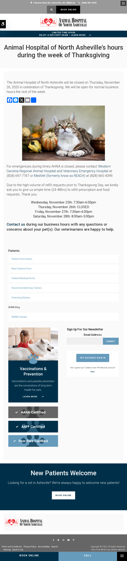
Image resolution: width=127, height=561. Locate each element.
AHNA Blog (14, 307)
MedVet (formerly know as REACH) (59, 176)
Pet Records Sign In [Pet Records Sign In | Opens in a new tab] (93, 358)
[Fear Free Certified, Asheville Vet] (33, 440)
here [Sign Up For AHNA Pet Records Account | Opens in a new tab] (92, 371)
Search (54, 547)
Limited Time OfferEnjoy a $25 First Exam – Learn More (62, 33)
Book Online (68, 9)
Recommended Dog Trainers (27, 288)
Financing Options (21, 297)
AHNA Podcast (19, 317)
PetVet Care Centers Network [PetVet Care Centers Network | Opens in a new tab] (112, 550)
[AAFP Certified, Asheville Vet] (33, 426)
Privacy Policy (30, 547)
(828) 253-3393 (89, 2)
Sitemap (7, 550)
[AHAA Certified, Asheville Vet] (33, 412)
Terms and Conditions (12, 547)
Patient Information (22, 259)
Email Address (93, 334)
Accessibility (44, 547)
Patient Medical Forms (23, 278)
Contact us (16, 224)
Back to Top (17, 550)
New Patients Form (22, 268)
